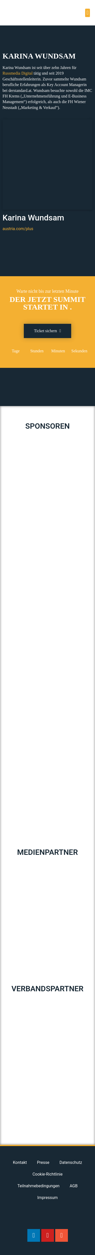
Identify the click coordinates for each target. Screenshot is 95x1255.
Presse (43, 1162)
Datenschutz (71, 1162)
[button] (87, 13)
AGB (74, 1185)
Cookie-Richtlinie (47, 1174)
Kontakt (20, 1162)
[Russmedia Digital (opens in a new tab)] (18, 73)
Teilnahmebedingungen (38, 1185)
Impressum (47, 1197)
